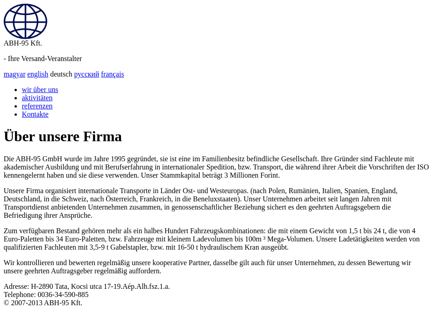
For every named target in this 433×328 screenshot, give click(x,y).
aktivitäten (37, 98)
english (37, 74)
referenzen (37, 106)
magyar (14, 74)
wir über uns (40, 89)
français (112, 74)
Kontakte (35, 114)
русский (86, 74)
